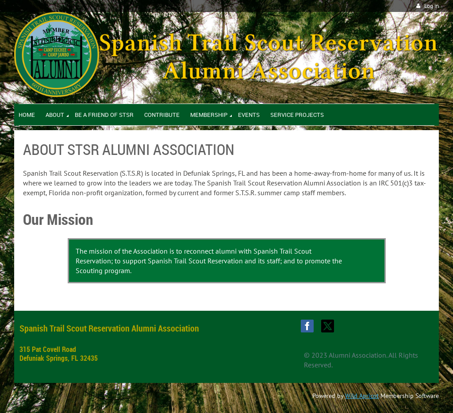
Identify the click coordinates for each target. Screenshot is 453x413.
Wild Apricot (362, 396)
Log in (431, 6)
